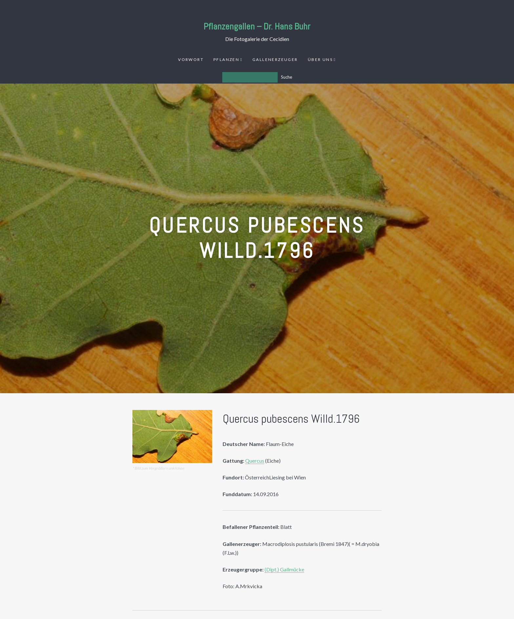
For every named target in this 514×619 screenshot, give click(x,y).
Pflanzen (226, 59)
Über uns (320, 59)
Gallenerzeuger (275, 59)
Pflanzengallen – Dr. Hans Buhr (257, 26)
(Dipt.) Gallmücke (284, 569)
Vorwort (191, 59)
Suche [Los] (286, 77)
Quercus (254, 460)
